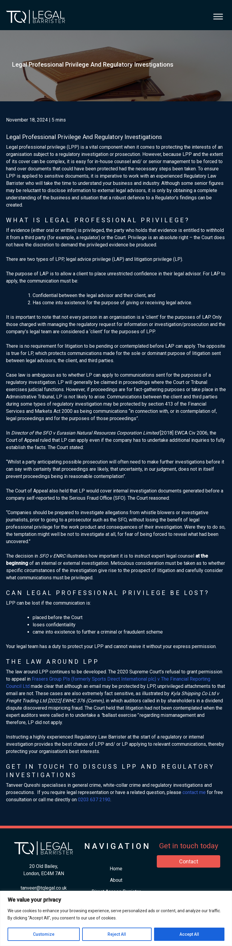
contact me (194, 792)
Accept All (189, 934)
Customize (43, 934)
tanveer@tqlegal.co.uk (44, 888)
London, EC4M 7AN (43, 873)
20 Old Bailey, (43, 866)
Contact (188, 861)
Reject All (117, 934)
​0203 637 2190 (94, 799)
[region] (116, 918)
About (116, 880)
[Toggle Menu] (218, 16)
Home (116, 869)
